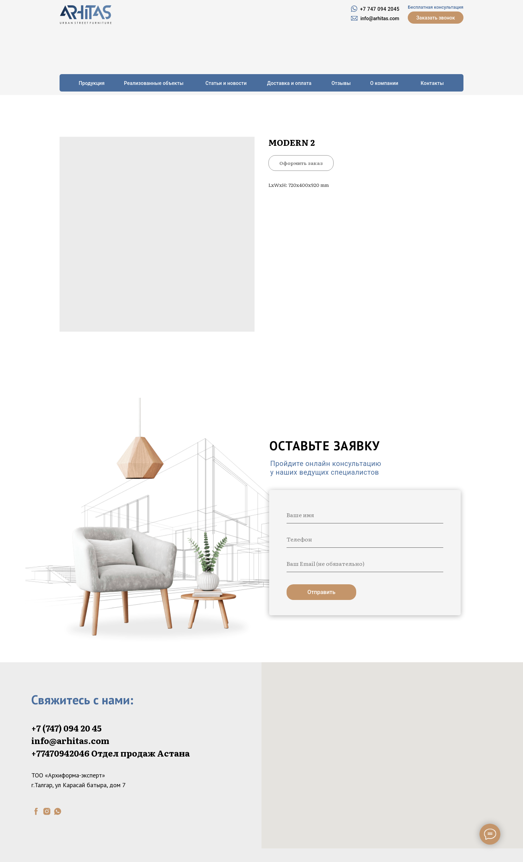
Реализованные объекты (154, 83)
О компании (384, 83)
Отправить (321, 592)
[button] (435, 17)
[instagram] (46, 811)
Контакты (432, 83)
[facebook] (36, 811)
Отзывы (341, 83)
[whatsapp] (57, 811)
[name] (365, 514)
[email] (365, 563)
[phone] (365, 539)
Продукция (92, 83)
